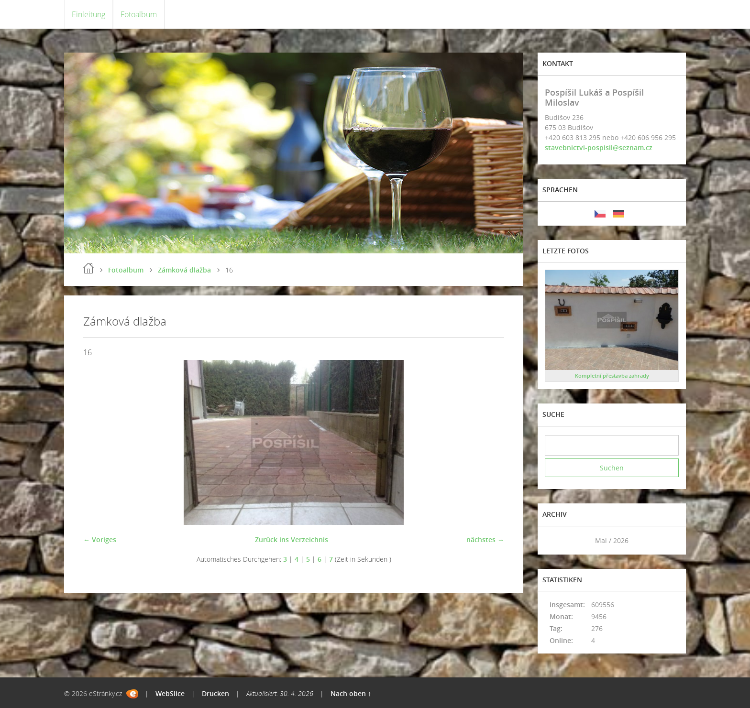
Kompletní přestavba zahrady (612, 375)
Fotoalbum (139, 14)
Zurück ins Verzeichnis (291, 539)
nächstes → (485, 539)
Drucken (215, 693)
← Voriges (99, 539)
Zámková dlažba (184, 269)
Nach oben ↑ (351, 693)
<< (555, 540)
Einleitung (88, 14)
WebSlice (170, 693)
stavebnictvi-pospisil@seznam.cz (598, 147)
